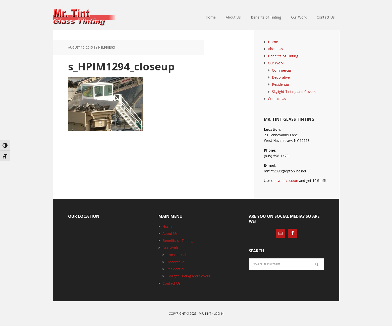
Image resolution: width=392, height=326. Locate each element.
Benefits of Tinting (283, 56)
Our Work (276, 63)
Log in (218, 313)
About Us (275, 48)
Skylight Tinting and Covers (294, 91)
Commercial (282, 70)
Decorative (281, 77)
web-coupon (288, 180)
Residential (281, 84)
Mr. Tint (205, 313)
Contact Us (277, 98)
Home (273, 41)
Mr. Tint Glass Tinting (85, 17)
